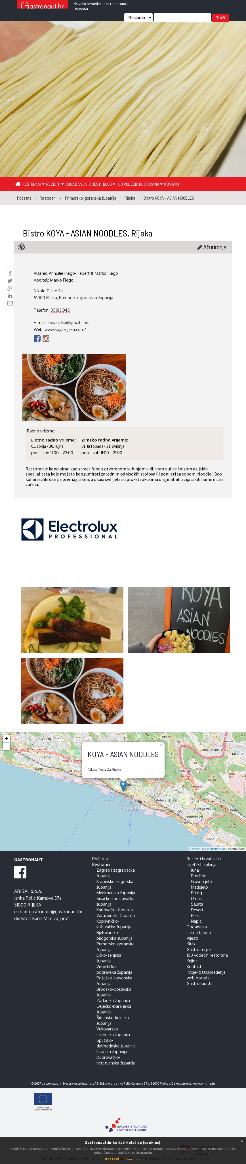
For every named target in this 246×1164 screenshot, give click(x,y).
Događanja (76, 184)
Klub (191, 943)
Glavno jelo (201, 881)
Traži (220, 18)
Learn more (133, 1159)
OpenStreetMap (216, 849)
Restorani (33, 184)
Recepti (55, 184)
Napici (196, 921)
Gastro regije (199, 949)
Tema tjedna (199, 932)
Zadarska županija (113, 1000)
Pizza (196, 915)
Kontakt (172, 184)
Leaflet (195, 849)
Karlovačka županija (114, 909)
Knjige (192, 960)
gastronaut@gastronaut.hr (55, 911)
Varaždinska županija (115, 915)
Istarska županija (111, 1051)
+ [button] (6, 738)
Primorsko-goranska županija (86, 297)
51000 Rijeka (45, 297)
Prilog (196, 892)
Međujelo (199, 887)
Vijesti (95, 184)
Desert (197, 909)
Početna (100, 858)
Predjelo (199, 875)
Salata (197, 904)
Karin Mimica (45, 918)
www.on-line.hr (203, 1083)
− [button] (6, 746)
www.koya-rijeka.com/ (65, 329)
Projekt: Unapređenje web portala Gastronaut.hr (206, 977)
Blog (109, 184)
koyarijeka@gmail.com (69, 322)
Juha (195, 870)
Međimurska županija (115, 892)
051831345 (60, 309)
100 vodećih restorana (140, 184)
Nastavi (112, 1158)
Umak (196, 898)
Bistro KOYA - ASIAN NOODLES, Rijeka (87, 232)
